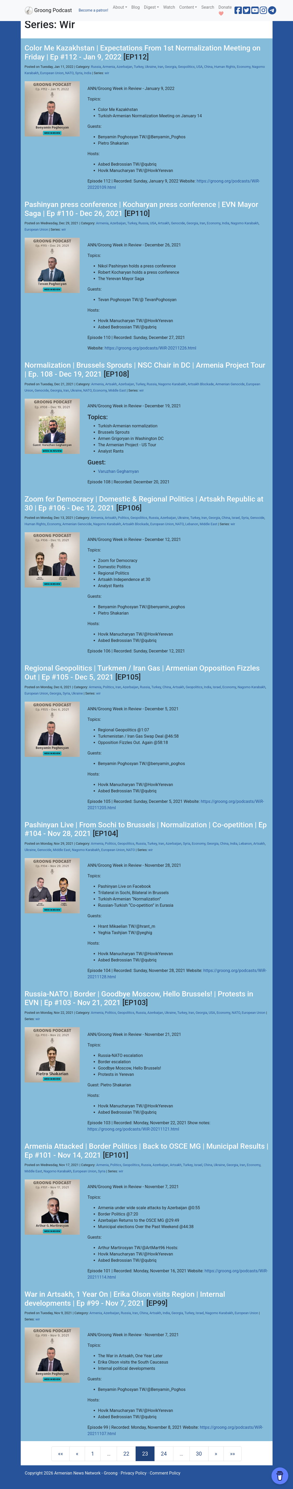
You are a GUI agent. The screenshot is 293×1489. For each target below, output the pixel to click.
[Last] (232, 1453)
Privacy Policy (134, 1473)
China (208, 67)
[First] (60, 1453)
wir (107, 73)
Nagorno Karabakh (245, 223)
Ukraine (150, 67)
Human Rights (224, 67)
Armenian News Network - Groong (86, 1473)
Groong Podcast (48, 10)
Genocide (178, 223)
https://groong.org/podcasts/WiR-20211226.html (150, 348)
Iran (160, 67)
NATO (69, 73)
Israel (236, 518)
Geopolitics (186, 67)
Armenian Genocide (230, 384)
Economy (244, 67)
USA (199, 67)
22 (126, 1454)
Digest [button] (150, 7)
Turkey (138, 67)
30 (199, 1454)
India (87, 73)
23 (145, 1454)
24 (164, 1454)
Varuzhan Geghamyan (118, 471)
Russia (96, 67)
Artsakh (163, 223)
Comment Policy (165, 1473)
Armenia (109, 67)
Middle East (117, 390)
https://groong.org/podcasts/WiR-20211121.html (133, 1129)
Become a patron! (93, 10)
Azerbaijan (124, 67)
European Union (52, 73)
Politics (123, 518)
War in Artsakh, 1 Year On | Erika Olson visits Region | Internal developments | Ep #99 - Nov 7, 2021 (125, 1299)
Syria (79, 73)
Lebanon (191, 524)
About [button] (118, 7)
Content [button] (186, 7)
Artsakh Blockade (201, 384)
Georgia (170, 67)
